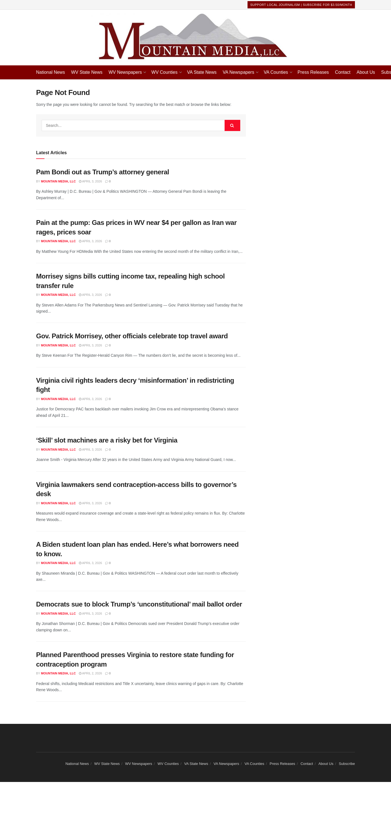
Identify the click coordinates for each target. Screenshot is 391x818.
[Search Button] (232, 125)
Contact (342, 72)
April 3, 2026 (90, 181)
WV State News (86, 72)
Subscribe (347, 764)
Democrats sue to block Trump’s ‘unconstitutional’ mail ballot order (139, 604)
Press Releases (313, 72)
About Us (366, 72)
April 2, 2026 (90, 673)
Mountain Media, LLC (58, 181)
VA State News (202, 72)
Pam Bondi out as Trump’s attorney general (102, 172)
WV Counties (164, 72)
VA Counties (276, 72)
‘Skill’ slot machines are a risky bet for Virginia (106, 440)
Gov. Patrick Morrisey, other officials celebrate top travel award (132, 336)
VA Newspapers (238, 72)
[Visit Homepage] (195, 38)
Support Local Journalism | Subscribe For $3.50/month (301, 4)
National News (50, 72)
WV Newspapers (125, 72)
